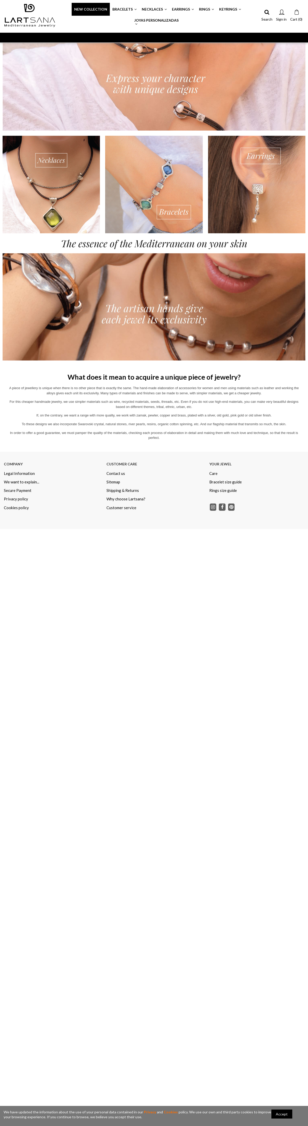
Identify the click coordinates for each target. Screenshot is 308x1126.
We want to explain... (21, 482)
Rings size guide (223, 490)
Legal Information (19, 473)
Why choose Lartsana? (125, 499)
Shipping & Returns (122, 490)
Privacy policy (16, 499)
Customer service (121, 507)
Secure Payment (17, 490)
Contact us (115, 473)
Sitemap (113, 482)
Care (213, 473)
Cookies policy (16, 507)
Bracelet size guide (225, 482)
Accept (282, 1114)
